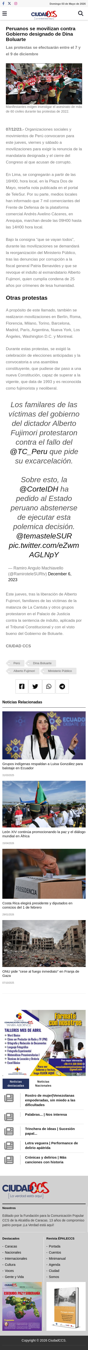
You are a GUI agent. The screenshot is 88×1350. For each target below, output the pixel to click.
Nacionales (13, 1252)
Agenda (54, 1265)
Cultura (10, 1265)
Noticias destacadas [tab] (16, 1083)
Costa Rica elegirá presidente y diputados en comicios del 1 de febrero (37, 905)
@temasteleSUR (44, 536)
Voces (9, 1271)
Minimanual (57, 1258)
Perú (17, 663)
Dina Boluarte (42, 663)
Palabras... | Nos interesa (46, 1114)
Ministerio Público (60, 671)
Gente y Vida (14, 1277)
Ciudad (54, 1271)
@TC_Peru (28, 451)
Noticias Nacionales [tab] (43, 1083)
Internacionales (16, 1258)
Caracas (11, 1246)
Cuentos (55, 1252)
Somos (54, 1277)
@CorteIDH (38, 489)
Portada (54, 1246)
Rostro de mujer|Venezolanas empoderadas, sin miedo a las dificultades (50, 1100)
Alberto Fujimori (24, 671)
